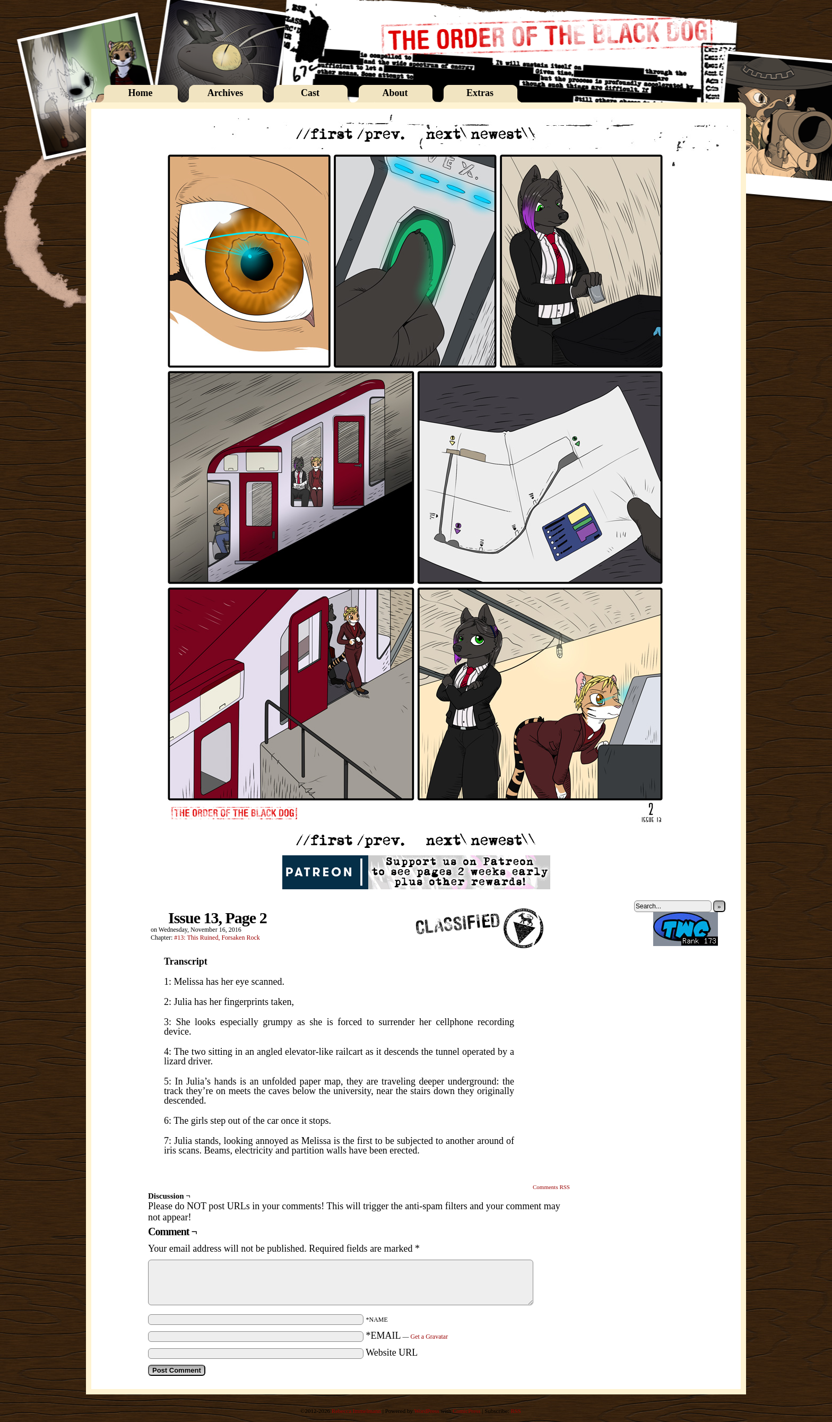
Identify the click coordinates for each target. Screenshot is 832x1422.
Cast (310, 93)
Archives (225, 93)
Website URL (392, 1352)
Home (140, 93)
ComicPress (467, 1411)
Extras (479, 93)
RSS (515, 1411)
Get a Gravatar (429, 1336)
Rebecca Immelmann (356, 1411)
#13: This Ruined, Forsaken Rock (216, 937)
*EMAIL (407, 1335)
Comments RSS (551, 1187)
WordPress (426, 1411)
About (395, 93)
